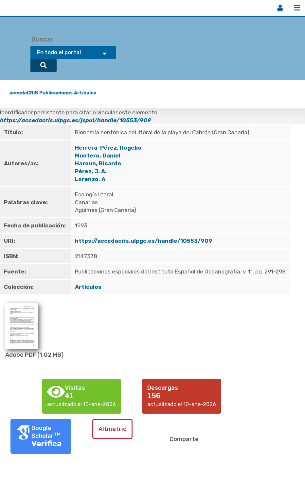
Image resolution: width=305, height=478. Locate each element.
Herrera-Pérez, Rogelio (108, 147)
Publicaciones (56, 93)
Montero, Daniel (97, 155)
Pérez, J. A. (91, 171)
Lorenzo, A (90, 179)
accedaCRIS (23, 93)
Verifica (46, 443)
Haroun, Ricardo (98, 163)
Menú (297, 8)
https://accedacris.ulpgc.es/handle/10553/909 (143, 241)
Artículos (85, 93)
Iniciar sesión (280, 8)
